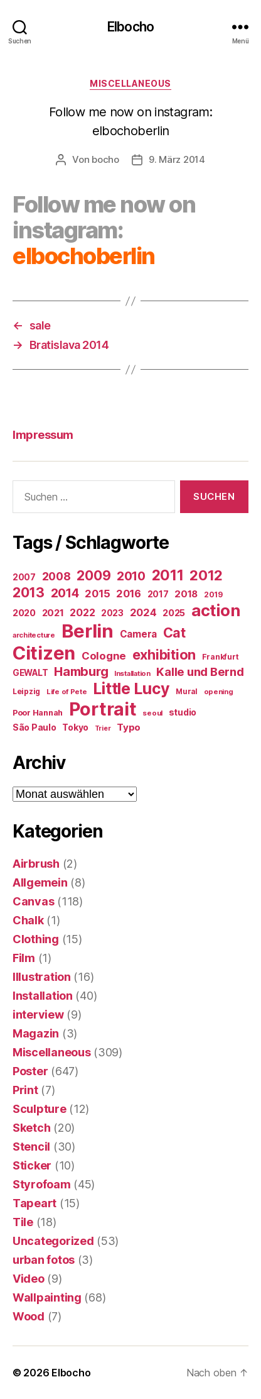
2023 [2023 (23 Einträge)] (112, 613)
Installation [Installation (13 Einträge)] (132, 673)
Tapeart (34, 1203)
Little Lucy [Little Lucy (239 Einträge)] (131, 688)
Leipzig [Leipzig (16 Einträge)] (26, 691)
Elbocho (130, 26)
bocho (105, 159)
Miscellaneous (130, 83)
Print (25, 1090)
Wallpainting (47, 1297)
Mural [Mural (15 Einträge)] (187, 691)
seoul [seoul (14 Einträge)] (152, 713)
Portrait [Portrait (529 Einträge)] (103, 709)
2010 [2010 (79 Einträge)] (131, 575)
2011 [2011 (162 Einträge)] (168, 575)
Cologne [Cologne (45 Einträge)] (104, 656)
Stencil (31, 1146)
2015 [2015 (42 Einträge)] (97, 593)
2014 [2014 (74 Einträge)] (65, 592)
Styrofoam (42, 1184)
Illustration (42, 976)
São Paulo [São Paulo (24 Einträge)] (34, 727)
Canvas (33, 901)
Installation (43, 995)
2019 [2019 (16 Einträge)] (213, 594)
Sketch (31, 1127)
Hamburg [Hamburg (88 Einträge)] (81, 671)
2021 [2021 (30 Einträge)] (53, 613)
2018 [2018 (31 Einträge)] (186, 594)
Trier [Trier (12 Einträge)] (103, 728)
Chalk (28, 920)
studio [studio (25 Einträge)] (182, 712)
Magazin (36, 1033)
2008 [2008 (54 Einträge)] (56, 576)
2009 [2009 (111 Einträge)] (93, 575)
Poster (30, 1071)
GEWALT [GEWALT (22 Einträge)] (30, 673)
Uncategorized (53, 1240)
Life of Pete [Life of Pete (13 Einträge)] (66, 691)
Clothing (36, 939)
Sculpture (40, 1108)
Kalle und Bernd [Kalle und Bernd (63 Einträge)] (199, 671)
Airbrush (36, 863)
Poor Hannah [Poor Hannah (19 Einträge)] (38, 712)
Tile (23, 1222)
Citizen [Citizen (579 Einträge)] (44, 653)
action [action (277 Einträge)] (215, 610)
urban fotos (44, 1259)
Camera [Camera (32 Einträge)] (138, 634)
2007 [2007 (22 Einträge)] (24, 577)
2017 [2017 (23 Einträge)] (158, 594)
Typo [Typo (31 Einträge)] (129, 727)
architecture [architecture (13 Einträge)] (34, 635)
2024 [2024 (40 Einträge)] (143, 612)
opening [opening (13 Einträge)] (218, 691)
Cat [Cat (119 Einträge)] (174, 632)
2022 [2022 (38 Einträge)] (82, 612)
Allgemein (40, 882)
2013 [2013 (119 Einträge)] (29, 592)
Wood (29, 1316)
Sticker (32, 1165)
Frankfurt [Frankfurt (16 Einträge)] (220, 656)
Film (24, 958)
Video (29, 1278)
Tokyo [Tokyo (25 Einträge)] (75, 727)
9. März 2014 (177, 159)
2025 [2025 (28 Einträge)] (173, 613)
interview (38, 1014)
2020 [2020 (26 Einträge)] (24, 612)
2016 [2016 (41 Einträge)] (128, 593)
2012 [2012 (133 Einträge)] (206, 575)
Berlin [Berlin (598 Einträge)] (87, 631)
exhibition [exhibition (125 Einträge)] (164, 654)
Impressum (43, 434)
